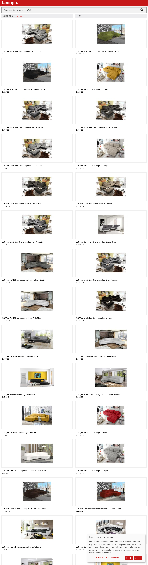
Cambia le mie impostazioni (107, 557)
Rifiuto (129, 558)
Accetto (138, 558)
